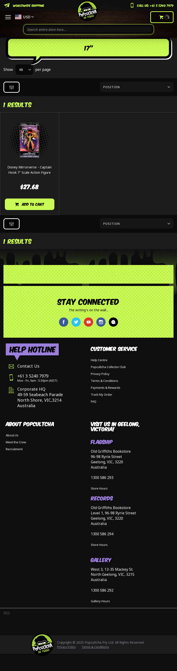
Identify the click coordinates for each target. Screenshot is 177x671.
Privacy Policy (100, 374)
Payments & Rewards (105, 388)
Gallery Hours (100, 601)
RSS (6, 613)
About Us (12, 435)
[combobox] (89, 29)
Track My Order (101, 394)
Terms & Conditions (104, 381)
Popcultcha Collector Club (108, 367)
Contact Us (28, 366)
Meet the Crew (16, 442)
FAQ (93, 401)
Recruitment (14, 449)
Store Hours (99, 488)
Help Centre (99, 360)
